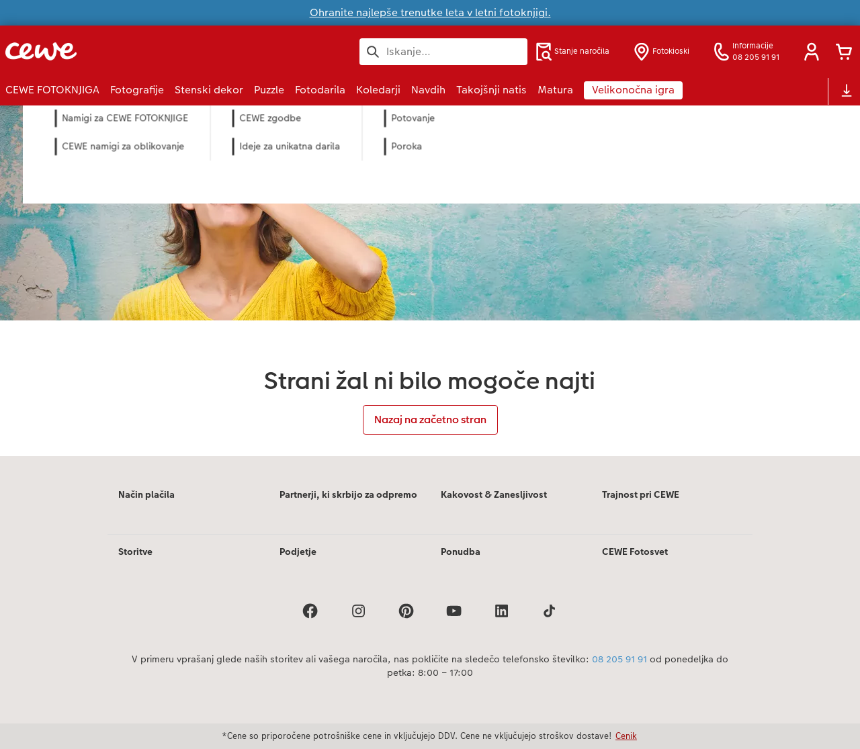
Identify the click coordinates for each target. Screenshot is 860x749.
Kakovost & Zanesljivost (494, 494)
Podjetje (298, 551)
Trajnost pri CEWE (640, 494)
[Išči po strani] (443, 51)
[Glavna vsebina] (430, 280)
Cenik (626, 735)
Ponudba (460, 551)
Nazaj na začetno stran (430, 419)
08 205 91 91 (619, 659)
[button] (812, 51)
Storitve (135, 551)
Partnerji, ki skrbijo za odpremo (348, 494)
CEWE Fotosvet (635, 551)
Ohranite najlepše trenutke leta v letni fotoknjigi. (430, 12)
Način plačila (146, 494)
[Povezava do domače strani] (137, 51)
